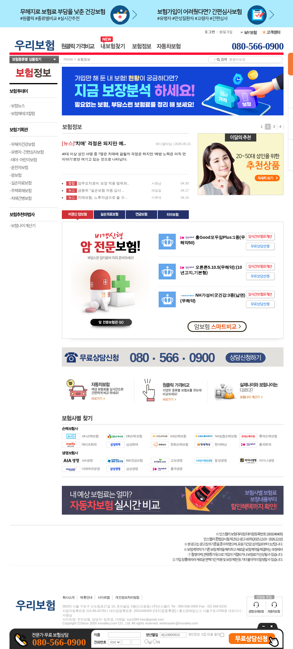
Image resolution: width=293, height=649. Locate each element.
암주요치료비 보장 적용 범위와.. (103, 183)
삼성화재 (132, 444)
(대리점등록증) (164, 611)
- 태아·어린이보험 (23, 160)
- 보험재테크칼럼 (22, 113)
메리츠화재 (89, 444)
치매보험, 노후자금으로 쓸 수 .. (102, 197)
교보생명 (176, 460)
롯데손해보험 (268, 436)
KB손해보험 (178, 436)
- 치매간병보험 (20, 198)
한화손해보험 (179, 444)
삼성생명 (132, 468)
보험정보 (83, 59)
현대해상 (220, 444)
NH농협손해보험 (226, 436)
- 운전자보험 (18, 167)
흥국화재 (265, 444)
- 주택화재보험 (20, 190)
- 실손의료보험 (20, 183)
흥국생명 (176, 468)
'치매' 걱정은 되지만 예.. (100, 143)
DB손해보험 (134, 436)
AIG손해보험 (90, 436)
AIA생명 (87, 460)
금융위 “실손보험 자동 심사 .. (101, 190)
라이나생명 (266, 460)
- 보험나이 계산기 (22, 225)
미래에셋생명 (91, 468)
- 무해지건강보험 (22, 144)
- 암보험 (15, 175)
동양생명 (220, 460)
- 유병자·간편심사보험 (26, 152)
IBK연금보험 (134, 460)
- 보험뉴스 (17, 106)
